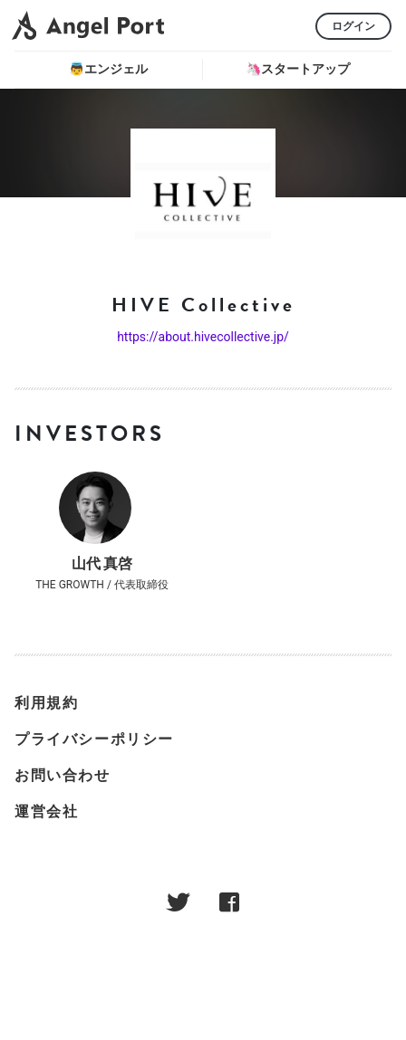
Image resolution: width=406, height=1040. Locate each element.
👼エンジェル (108, 69)
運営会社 (46, 811)
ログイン (353, 26)
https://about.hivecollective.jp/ (203, 336)
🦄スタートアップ (298, 69)
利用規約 (46, 702)
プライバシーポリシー (94, 739)
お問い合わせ (62, 775)
